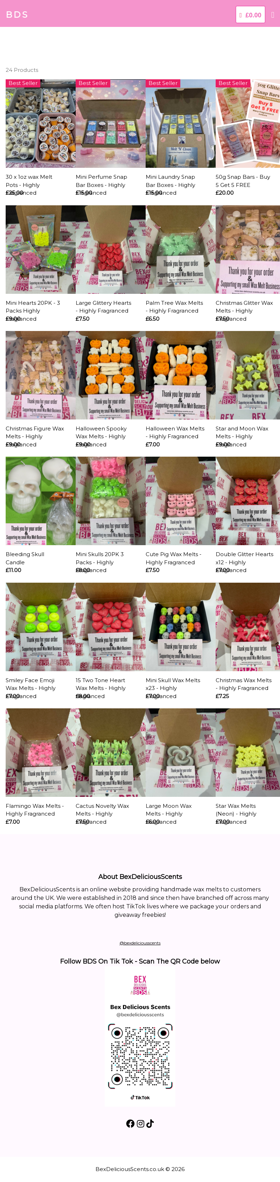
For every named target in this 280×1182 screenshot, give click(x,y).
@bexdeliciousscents (140, 943)
